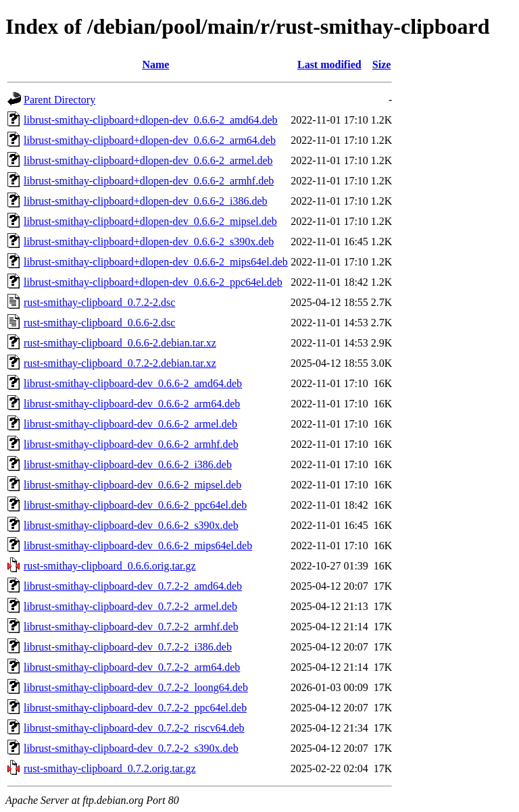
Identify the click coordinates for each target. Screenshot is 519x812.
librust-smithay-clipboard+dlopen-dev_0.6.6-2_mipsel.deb (150, 221)
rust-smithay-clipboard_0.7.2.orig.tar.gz (110, 768)
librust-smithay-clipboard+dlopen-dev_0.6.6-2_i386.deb (146, 201)
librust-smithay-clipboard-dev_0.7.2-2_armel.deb (130, 606)
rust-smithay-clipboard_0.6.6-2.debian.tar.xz (120, 343)
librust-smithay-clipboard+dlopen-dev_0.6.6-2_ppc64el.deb (153, 282)
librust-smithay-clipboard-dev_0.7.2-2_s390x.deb (131, 748)
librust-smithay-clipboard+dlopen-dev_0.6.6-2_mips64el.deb (156, 262)
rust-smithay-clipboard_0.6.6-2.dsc (99, 322)
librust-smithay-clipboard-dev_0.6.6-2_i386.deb (128, 464)
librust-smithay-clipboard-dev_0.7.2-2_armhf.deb (131, 626)
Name (155, 64)
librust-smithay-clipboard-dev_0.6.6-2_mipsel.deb (132, 484)
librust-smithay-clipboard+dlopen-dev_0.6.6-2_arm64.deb (150, 140)
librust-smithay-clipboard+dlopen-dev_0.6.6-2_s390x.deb (149, 241)
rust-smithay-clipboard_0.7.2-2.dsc (99, 302)
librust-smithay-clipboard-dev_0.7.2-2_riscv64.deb (134, 728)
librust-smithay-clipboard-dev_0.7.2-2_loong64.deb (136, 687)
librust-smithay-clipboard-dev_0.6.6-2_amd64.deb (133, 383)
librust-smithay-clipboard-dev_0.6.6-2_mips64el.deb (138, 545)
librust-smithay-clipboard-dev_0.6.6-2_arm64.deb (132, 403)
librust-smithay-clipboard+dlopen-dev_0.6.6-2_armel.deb (148, 160)
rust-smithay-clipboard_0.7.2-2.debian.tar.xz (120, 363)
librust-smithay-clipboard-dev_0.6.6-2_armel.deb (130, 424)
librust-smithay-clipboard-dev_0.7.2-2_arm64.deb (132, 667)
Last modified (329, 64)
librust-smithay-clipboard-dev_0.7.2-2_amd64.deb (133, 586)
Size (381, 64)
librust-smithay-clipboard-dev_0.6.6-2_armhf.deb (131, 444)
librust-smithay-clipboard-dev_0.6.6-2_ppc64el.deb (135, 505)
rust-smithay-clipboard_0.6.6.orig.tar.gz (110, 566)
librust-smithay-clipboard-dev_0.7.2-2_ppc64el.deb (135, 707)
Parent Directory (59, 99)
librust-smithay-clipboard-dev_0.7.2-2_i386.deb (128, 647)
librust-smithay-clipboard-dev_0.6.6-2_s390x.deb (131, 525)
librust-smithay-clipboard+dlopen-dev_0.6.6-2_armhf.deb (149, 180)
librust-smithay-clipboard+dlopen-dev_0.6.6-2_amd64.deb (151, 120)
